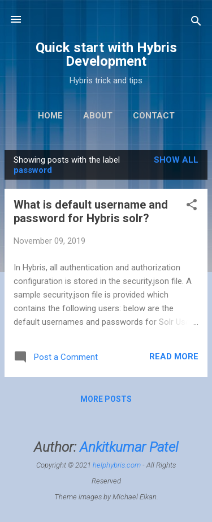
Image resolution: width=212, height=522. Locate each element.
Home (50, 116)
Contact (154, 116)
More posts (106, 399)
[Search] (196, 23)
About (98, 116)
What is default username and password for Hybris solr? (91, 211)
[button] (191, 206)
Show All (176, 160)
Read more (173, 356)
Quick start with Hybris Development (106, 54)
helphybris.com (117, 465)
